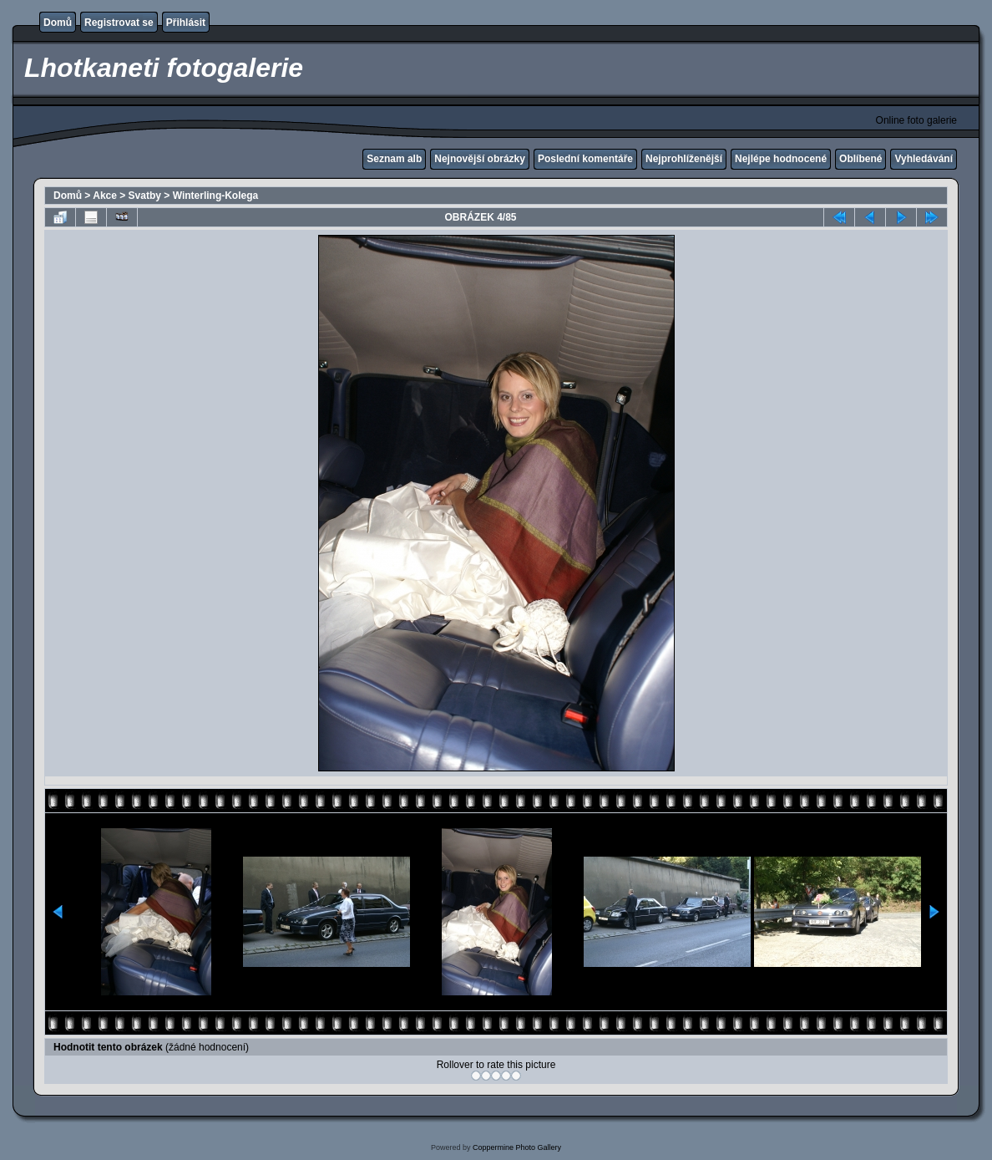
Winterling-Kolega (216, 195)
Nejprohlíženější (683, 159)
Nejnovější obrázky (479, 159)
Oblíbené (860, 159)
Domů (57, 22)
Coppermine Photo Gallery (517, 1147)
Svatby (145, 195)
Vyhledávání (923, 159)
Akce (105, 195)
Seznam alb (394, 159)
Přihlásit (185, 22)
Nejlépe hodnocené (781, 159)
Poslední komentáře (585, 159)
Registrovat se (119, 22)
